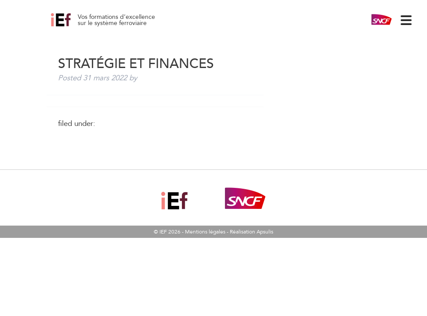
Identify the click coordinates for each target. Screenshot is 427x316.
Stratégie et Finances (70, 26)
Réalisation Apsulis (251, 231)
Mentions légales (205, 231)
